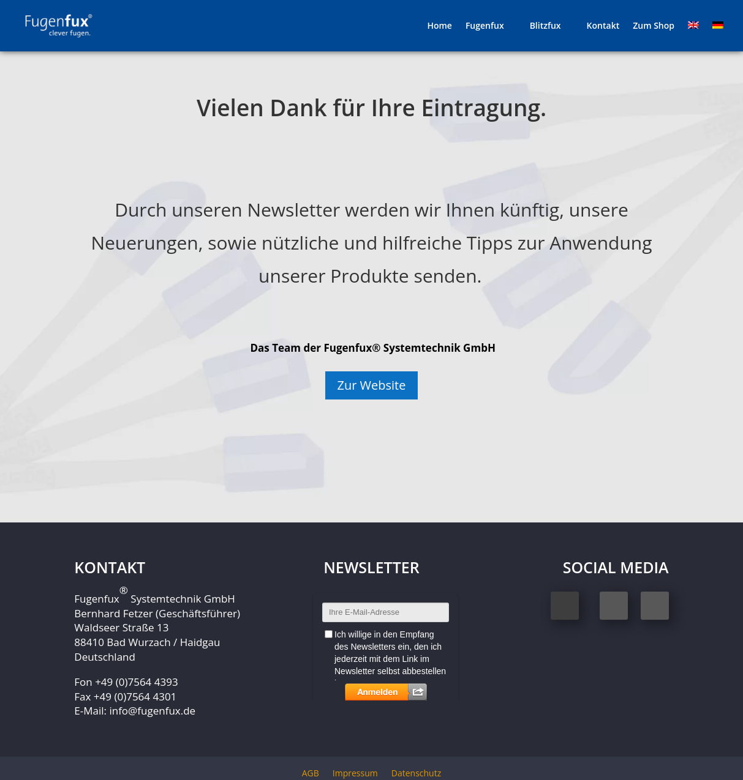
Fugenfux (485, 26)
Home (439, 26)
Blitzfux (545, 26)
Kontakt (603, 26)
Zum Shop (653, 26)
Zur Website (372, 385)
